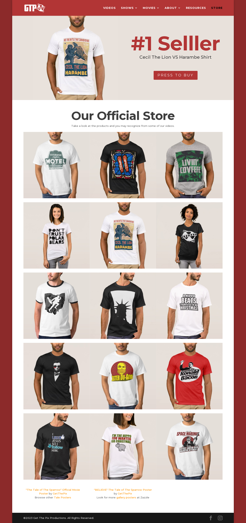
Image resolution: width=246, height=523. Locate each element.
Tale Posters (62, 497)
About (171, 8)
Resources (196, 8)
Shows (127, 8)
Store (217, 8)
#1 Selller (175, 43)
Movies (149, 8)
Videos (109, 8)
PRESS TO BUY (176, 75)
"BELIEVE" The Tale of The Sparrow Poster (123, 489)
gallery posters (126, 497)
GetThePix (60, 493)
